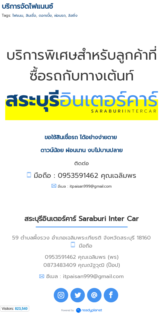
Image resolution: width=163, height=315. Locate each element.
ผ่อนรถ (60, 15)
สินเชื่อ (31, 15)
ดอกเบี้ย (45, 15)
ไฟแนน (17, 15)
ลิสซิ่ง (72, 15)
